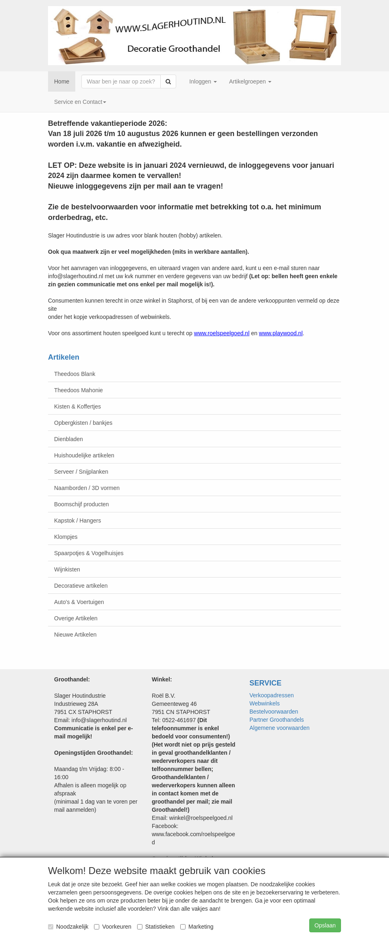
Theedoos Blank (74, 374)
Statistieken (156, 926)
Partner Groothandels (276, 719)
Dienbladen (68, 439)
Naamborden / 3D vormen (87, 488)
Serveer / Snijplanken (81, 471)
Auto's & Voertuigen (79, 602)
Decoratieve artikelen (81, 585)
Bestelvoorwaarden (273, 711)
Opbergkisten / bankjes (83, 423)
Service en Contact (80, 102)
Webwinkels (264, 703)
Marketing (196, 926)
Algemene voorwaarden (279, 728)
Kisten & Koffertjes (77, 406)
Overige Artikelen (76, 618)
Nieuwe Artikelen (75, 634)
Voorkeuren (112, 926)
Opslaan (325, 925)
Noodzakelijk (68, 926)
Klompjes (66, 537)
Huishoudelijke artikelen (84, 455)
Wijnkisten (67, 569)
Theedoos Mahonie (78, 390)
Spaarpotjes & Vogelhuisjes (88, 553)
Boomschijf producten (81, 504)
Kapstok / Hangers (77, 520)
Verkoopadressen (271, 695)
